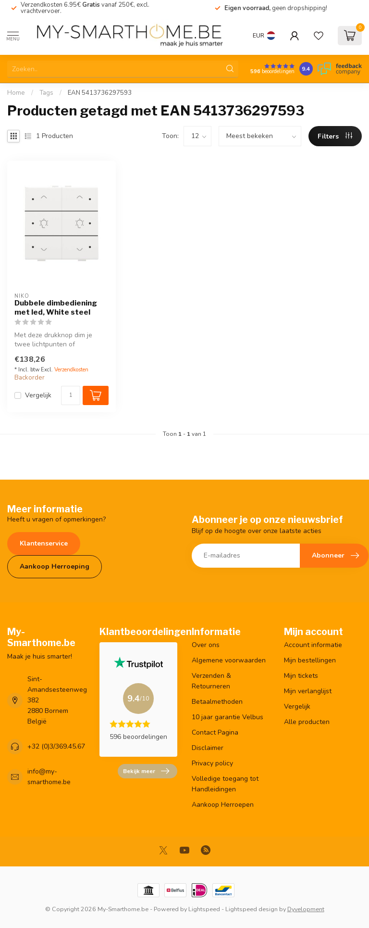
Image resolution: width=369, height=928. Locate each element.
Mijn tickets (301, 675)
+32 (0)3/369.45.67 (56, 746)
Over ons (206, 644)
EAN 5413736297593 (100, 93)
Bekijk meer (146, 771)
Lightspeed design (251, 909)
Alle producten (307, 721)
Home (16, 93)
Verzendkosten (71, 369)
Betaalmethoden (217, 701)
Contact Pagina (215, 732)
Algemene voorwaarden (229, 660)
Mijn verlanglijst (308, 691)
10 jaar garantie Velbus (227, 717)
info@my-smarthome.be (49, 777)
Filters (335, 136)
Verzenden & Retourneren (211, 681)
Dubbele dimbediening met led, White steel (55, 307)
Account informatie (313, 644)
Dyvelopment (305, 909)
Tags (46, 93)
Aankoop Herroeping (54, 566)
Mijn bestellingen (310, 660)
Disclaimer (207, 747)
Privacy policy (212, 763)
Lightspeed (204, 909)
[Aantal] (70, 395)
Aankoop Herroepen (223, 804)
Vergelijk (38, 395)
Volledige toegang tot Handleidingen (225, 784)
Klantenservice (44, 543)
